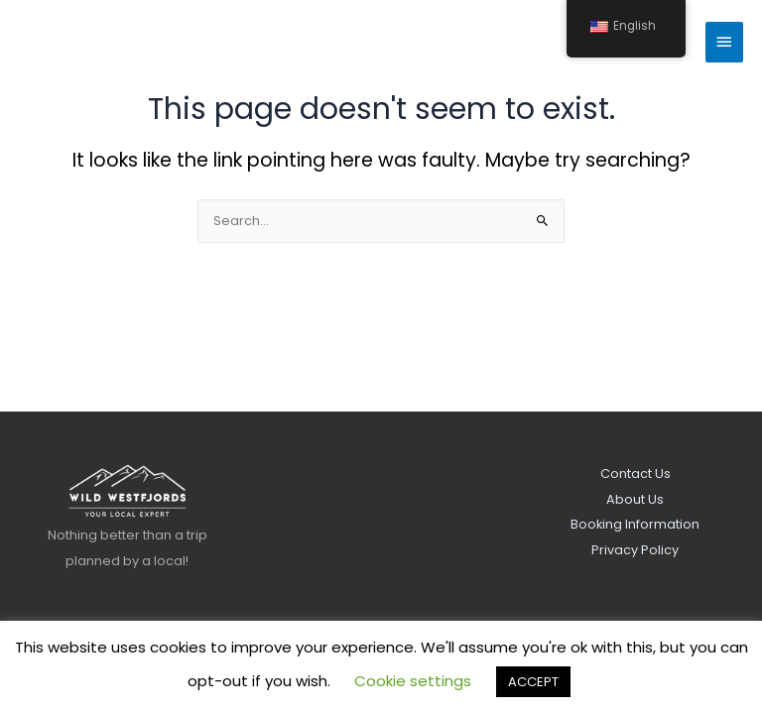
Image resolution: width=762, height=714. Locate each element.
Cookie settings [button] (412, 680)
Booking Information (635, 524)
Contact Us (635, 473)
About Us (635, 499)
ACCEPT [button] (533, 681)
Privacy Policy (635, 549)
